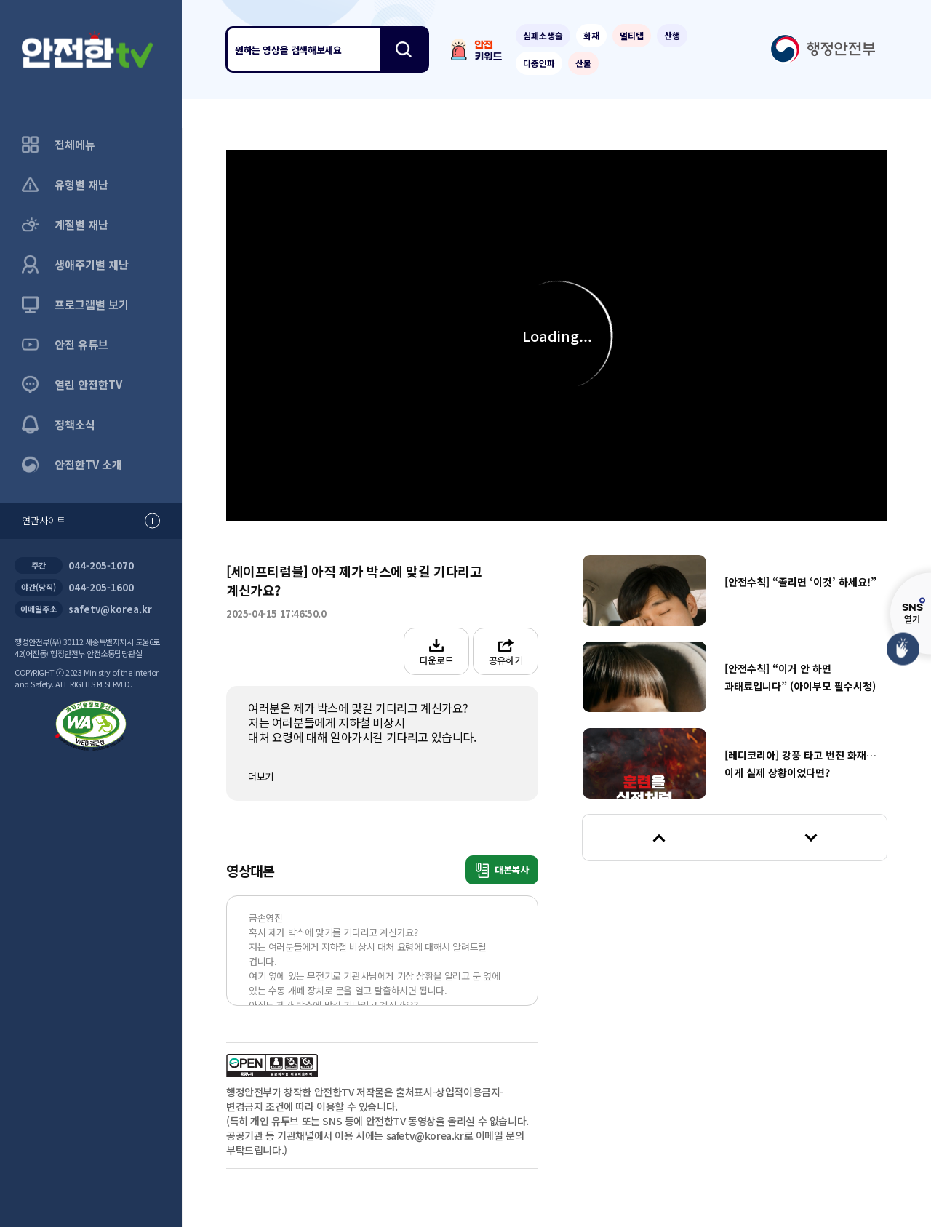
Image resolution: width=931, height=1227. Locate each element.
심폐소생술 (543, 35)
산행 (672, 35)
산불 (583, 63)
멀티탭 (632, 35)
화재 (591, 35)
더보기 (260, 776)
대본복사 (502, 870)
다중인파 (539, 63)
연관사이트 (91, 521)
